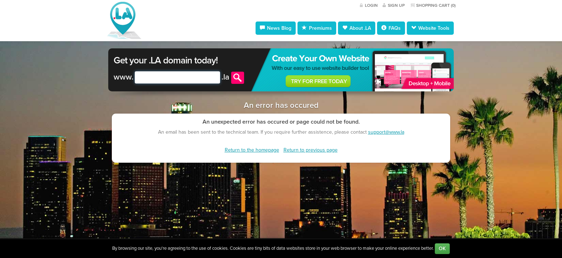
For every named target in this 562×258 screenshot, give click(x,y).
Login (371, 5)
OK (442, 248)
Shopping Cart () (436, 5)
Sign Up (396, 5)
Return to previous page (311, 150)
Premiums (317, 28)
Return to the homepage (252, 150)
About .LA (356, 28)
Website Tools (430, 28)
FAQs (391, 28)
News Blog (275, 28)
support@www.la (386, 132)
